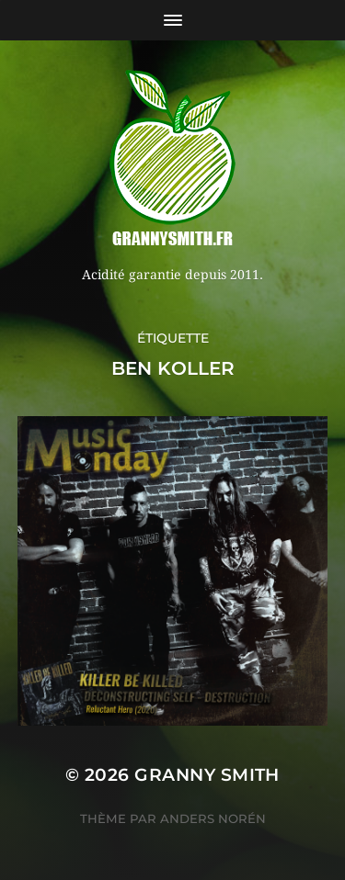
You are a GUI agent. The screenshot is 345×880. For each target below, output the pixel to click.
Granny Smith (207, 774)
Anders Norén (213, 818)
